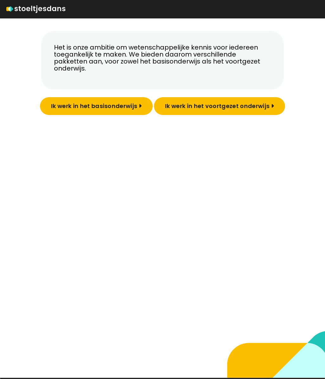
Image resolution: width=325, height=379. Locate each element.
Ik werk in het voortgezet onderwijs (219, 106)
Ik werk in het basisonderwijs (96, 106)
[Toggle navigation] (315, 9)
